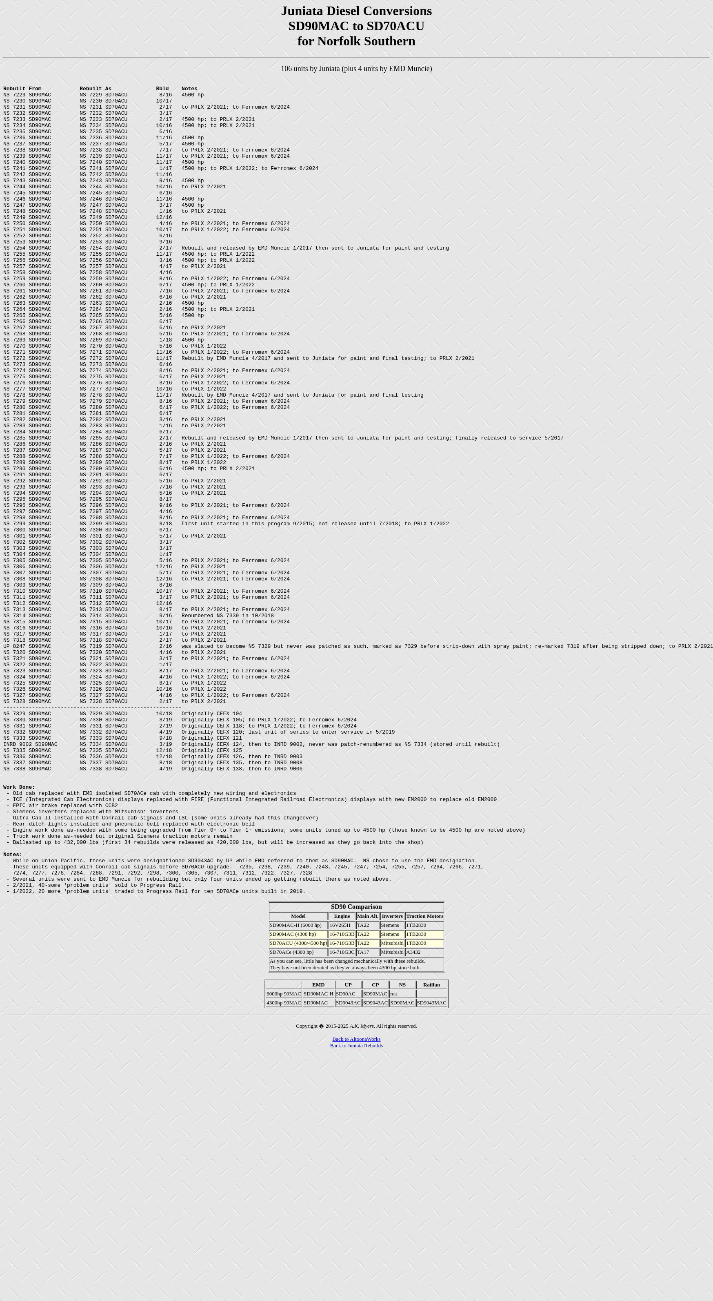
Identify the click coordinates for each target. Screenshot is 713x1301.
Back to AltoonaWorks (356, 1202)
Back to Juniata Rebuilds (356, 1208)
